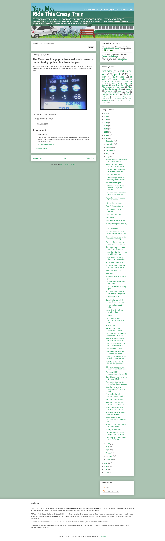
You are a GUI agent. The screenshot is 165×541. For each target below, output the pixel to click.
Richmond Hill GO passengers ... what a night (116, 373)
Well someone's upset (113, 183)
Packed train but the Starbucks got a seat (114, 329)
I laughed (109, 315)
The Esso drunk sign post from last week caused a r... (116, 233)
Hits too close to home (114, 203)
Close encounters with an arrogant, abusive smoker (116, 434)
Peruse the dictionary (110, 56)
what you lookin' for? (110, 95)
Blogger (103, 536)
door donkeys (123, 91)
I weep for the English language (113, 210)
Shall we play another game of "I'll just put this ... (116, 439)
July (107, 157)
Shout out (109, 273)
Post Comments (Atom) (68, 164)
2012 (106, 463)
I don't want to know (113, 174)
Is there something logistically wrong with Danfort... (116, 160)
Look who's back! (112, 229)
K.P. (109, 99)
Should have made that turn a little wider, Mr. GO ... (116, 378)
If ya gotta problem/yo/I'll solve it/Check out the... (115, 408)
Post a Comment (41, 148)
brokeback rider (119, 99)
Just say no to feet (112, 297)
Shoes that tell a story (113, 270)
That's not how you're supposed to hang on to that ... (115, 320)
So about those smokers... (115, 399)
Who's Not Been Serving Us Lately (117, 88)
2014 (106, 135)
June (108, 444)
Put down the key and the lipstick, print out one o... (115, 243)
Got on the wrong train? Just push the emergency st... (116, 266)
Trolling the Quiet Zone (114, 214)
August (108, 153)
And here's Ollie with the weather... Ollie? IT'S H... (115, 403)
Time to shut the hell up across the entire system (115, 395)
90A (127, 93)
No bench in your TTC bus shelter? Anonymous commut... (115, 188)
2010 (106, 469)
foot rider (107, 71)
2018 (106, 123)
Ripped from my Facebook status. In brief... (115, 199)
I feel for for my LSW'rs (114, 349)
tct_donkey (109, 91)
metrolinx (129, 89)
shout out (115, 83)
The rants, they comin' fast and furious (115, 283)
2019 (106, 119)
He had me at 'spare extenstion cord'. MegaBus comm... (116, 419)
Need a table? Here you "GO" (116, 262)
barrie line (117, 100)
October (109, 147)
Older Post (90, 158)
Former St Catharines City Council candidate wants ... (116, 383)
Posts (106, 488)
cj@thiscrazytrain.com (111, 49)
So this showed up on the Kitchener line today (115, 353)
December (110, 141)
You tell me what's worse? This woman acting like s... (116, 293)
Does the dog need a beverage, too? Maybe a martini (115, 389)
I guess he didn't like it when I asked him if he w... (116, 253)
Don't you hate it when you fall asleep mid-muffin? (115, 170)
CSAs (120, 81)
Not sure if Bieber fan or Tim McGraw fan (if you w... (116, 194)
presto (117, 74)
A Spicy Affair (110, 325)
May (108, 447)
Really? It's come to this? (115, 206)
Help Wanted (110, 217)
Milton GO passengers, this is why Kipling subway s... (116, 344)
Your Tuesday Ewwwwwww (115, 220)
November (110, 144)
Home (64, 158)
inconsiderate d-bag (119, 97)
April (108, 450)
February (109, 456)
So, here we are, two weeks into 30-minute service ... (115, 248)
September (110, 150)
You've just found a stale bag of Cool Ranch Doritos (116, 334)
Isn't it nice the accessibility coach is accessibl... (115, 413)
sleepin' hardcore (108, 81)
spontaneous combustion (111, 93)
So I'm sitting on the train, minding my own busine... (116, 165)
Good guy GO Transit (113, 429)
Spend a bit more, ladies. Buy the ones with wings (116, 238)
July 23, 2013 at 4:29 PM (46, 144)
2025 (106, 113)
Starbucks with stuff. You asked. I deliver (114, 311)
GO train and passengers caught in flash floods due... (116, 368)
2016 (106, 129)
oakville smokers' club (120, 85)
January (109, 459)
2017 (106, 126)
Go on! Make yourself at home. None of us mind (115, 301)
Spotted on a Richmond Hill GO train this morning (115, 339)
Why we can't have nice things (113, 87)
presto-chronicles (120, 79)
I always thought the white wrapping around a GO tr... (116, 179)
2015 (106, 132)
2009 (106, 472)
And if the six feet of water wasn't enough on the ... (115, 363)
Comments (108, 491)
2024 (106, 116)
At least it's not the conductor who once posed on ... (116, 425)
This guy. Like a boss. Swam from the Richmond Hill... (116, 358)
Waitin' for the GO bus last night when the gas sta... (115, 258)
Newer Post (37, 158)
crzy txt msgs (117, 77)
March (108, 453)
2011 (106, 466)
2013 (106, 138)
